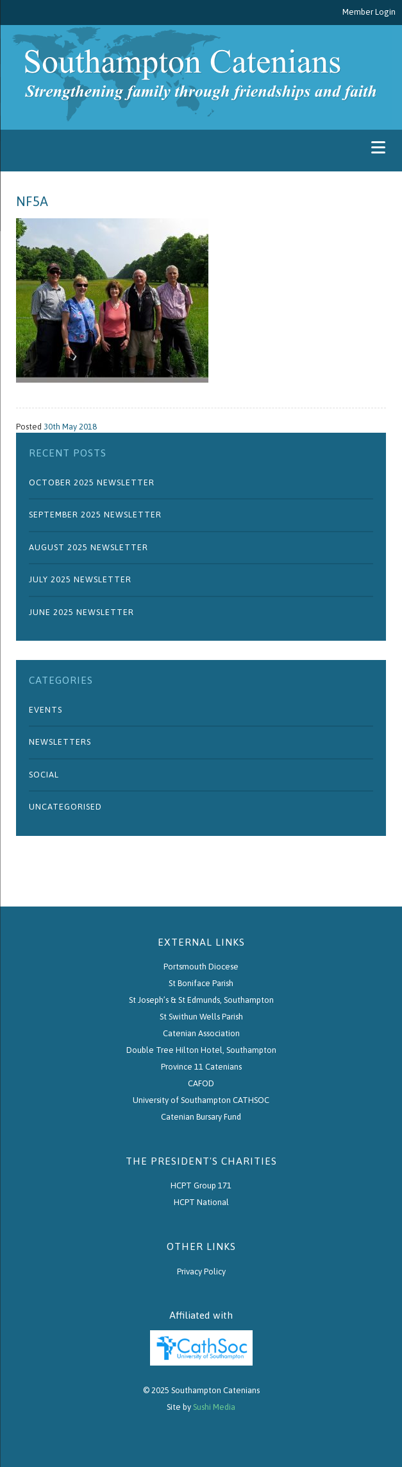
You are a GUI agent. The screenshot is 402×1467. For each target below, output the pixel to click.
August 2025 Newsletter (88, 547)
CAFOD (201, 1083)
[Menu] (378, 147)
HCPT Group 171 (201, 1185)
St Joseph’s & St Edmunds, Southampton (201, 1000)
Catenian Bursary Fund (201, 1117)
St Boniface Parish (201, 983)
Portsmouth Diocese (201, 966)
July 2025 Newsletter (80, 579)
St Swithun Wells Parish (201, 1016)
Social (44, 774)
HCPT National (201, 1202)
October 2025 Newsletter (92, 482)
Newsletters (60, 742)
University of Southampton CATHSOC (201, 1100)
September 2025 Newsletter (95, 514)
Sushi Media (214, 1407)
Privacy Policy (201, 1271)
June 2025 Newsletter (81, 612)
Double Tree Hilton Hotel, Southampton (201, 1050)
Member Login (369, 12)
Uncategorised (65, 807)
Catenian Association (201, 1033)
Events (45, 710)
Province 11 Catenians (201, 1067)
